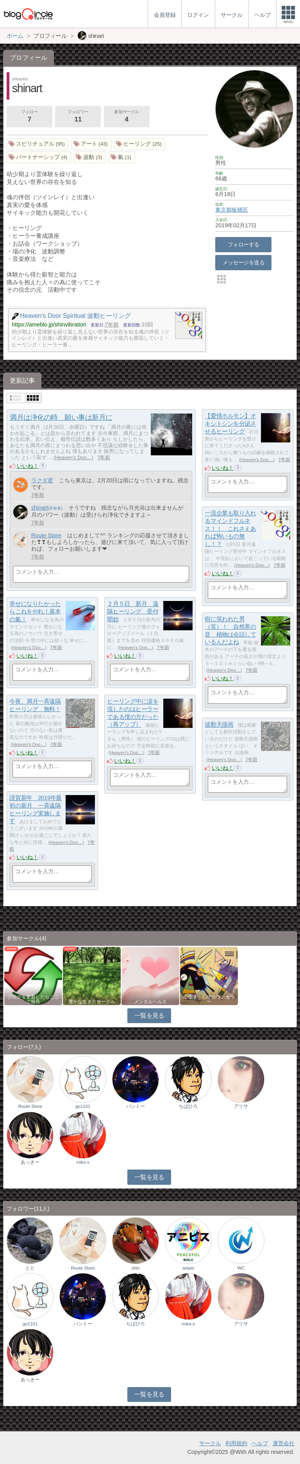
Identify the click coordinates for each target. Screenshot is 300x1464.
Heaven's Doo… (73, 457)
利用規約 (236, 1443)
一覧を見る (149, 1015)
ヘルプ (260, 1443)
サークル (210, 1443)
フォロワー (77, 116)
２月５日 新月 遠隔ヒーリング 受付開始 (132, 611)
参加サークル (126, 116)
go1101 (82, 1106)
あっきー (30, 1162)
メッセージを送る (243, 262)
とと (30, 1268)
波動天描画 (219, 724)
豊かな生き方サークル (91, 1001)
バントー (135, 1106)
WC (241, 1268)
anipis (188, 1268)
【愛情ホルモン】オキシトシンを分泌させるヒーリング (230, 424)
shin (136, 1268)
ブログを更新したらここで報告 (33, 999)
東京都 (223, 210)
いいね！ (28, 466)
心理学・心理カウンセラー (209, 999)
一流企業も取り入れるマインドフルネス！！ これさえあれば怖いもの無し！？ (230, 528)
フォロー (29, 116)
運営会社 (284, 1443)
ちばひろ (188, 1106)
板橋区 (240, 210)
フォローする (243, 244)
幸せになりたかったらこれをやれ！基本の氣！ (35, 611)
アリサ (241, 1106)
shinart (39, 508)
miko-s (82, 1162)
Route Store (46, 535)
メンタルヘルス (150, 1001)
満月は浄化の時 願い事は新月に (61, 417)
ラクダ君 (42, 480)
